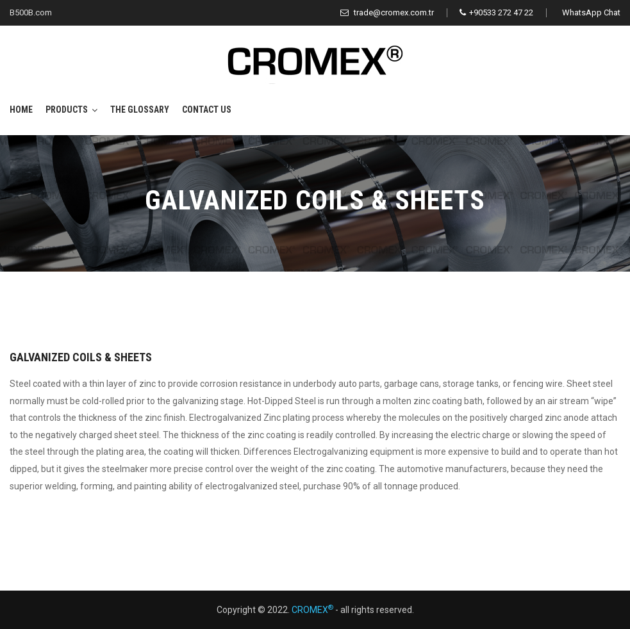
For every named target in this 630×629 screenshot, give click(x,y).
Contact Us (206, 109)
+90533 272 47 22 (496, 12)
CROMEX (312, 610)
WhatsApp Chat (591, 12)
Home (21, 109)
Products (67, 109)
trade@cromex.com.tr (387, 12)
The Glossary (139, 109)
